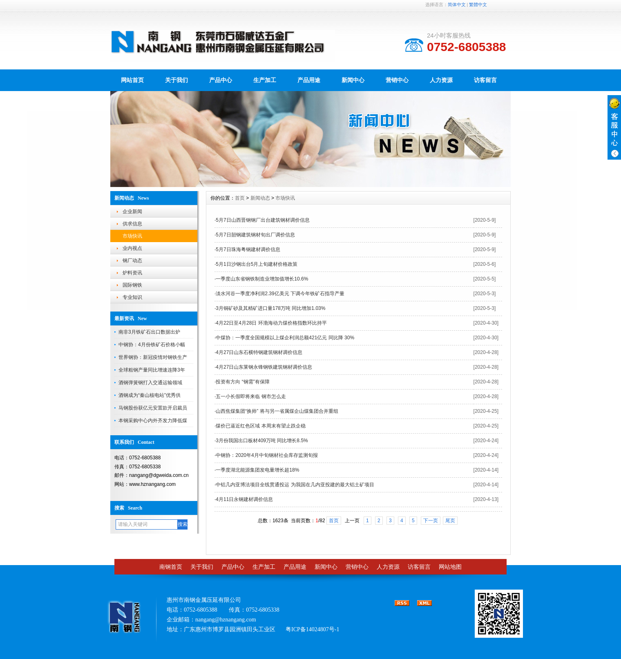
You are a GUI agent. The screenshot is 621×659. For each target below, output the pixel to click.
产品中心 (220, 80)
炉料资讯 (132, 273)
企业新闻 (132, 211)
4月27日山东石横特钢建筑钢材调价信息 (259, 352)
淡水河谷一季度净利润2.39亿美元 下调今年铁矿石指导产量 (280, 293)
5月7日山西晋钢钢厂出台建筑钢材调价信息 (262, 220)
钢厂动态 (132, 260)
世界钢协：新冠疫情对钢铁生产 (152, 357)
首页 (240, 198)
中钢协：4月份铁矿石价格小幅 (151, 344)
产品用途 (308, 80)
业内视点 (132, 248)
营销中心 (397, 80)
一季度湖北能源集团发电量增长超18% (257, 470)
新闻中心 (353, 80)
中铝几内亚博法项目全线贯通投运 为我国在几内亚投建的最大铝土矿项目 (295, 485)
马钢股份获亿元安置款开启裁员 (152, 408)
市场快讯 (132, 236)
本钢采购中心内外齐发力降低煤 (152, 420)
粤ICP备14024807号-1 (312, 629)
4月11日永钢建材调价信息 (244, 499)
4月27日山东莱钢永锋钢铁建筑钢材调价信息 (264, 367)
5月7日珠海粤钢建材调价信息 (248, 249)
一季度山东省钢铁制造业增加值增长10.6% (262, 279)
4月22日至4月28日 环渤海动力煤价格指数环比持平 (271, 323)
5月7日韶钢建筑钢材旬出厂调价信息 (255, 235)
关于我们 (176, 80)
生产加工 (264, 80)
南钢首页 (170, 567)
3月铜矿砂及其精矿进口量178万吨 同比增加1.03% (270, 308)
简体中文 (457, 4)
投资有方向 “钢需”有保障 (242, 382)
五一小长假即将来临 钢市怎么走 (251, 396)
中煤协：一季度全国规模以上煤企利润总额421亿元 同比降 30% (285, 338)
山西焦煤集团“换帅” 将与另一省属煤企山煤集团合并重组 (277, 411)
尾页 (450, 520)
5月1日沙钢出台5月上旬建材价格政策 (256, 264)
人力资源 (441, 80)
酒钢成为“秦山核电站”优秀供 (149, 395)
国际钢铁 (132, 285)
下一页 (430, 520)
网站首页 (132, 80)
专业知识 (132, 297)
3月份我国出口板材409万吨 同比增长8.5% (262, 440)
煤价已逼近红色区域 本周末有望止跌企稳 (260, 426)
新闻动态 (260, 198)
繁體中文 (478, 4)
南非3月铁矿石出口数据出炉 (149, 332)
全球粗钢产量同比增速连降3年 (151, 370)
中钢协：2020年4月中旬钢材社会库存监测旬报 (266, 455)
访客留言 (485, 80)
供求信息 (132, 224)
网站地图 (450, 567)
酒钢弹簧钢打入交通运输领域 (150, 382)
